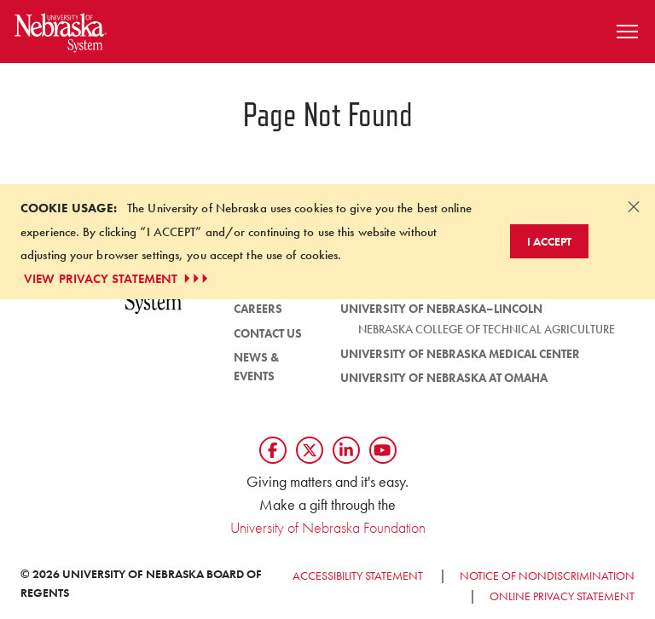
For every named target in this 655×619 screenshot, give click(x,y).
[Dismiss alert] (633, 206)
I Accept (549, 241)
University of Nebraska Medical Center (460, 354)
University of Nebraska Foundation (328, 527)
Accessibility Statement (358, 575)
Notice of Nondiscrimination (547, 575)
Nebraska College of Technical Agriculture (486, 329)
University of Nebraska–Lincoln (441, 308)
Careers (258, 308)
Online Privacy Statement (562, 596)
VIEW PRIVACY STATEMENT (118, 278)
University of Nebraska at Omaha (444, 377)
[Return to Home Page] (60, 29)
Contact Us (268, 333)
